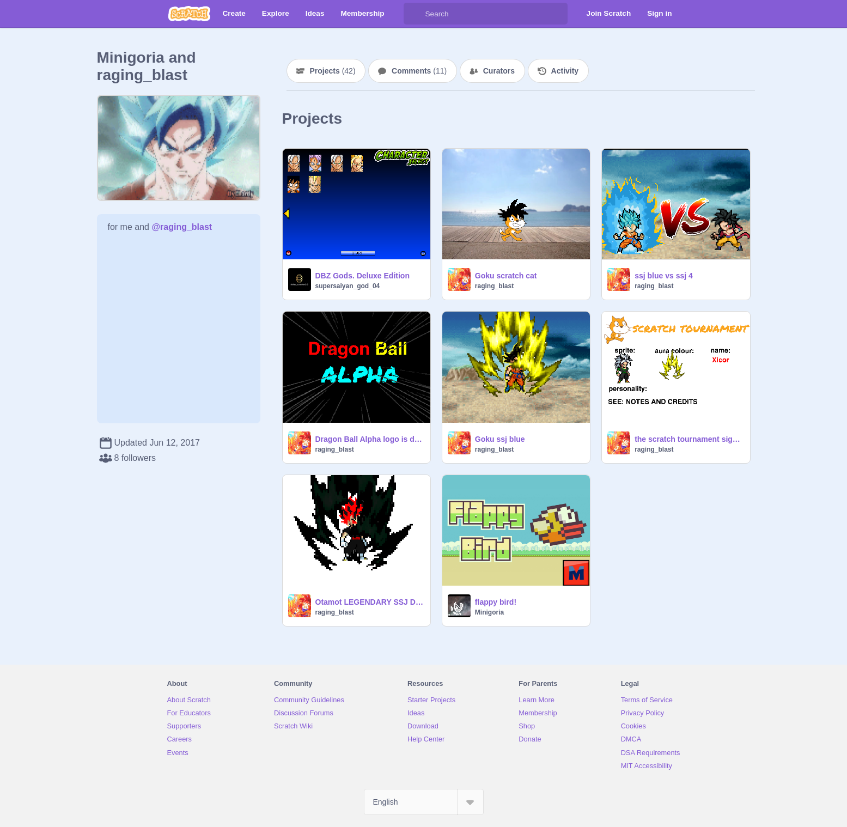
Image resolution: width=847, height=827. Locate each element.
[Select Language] (424, 802)
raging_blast (494, 286)
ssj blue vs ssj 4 (664, 275)
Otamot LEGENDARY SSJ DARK (369, 602)
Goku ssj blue (500, 439)
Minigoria (489, 612)
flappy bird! (495, 602)
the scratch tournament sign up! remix (689, 439)
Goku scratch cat (506, 275)
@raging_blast (181, 227)
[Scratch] (189, 13)
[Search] (414, 14)
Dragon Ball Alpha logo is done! (369, 439)
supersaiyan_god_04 (347, 286)
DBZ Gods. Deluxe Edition (362, 275)
